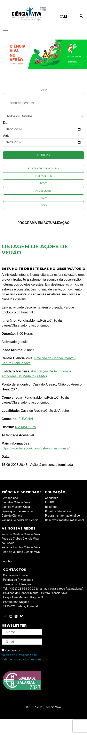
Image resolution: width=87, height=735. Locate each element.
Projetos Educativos (58, 511)
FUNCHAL (26, 419)
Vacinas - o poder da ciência (20, 520)
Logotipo (7, 561)
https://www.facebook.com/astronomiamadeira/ (36, 448)
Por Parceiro (43, 176)
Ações (43, 183)
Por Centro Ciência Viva (43, 168)
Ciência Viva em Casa (16, 507)
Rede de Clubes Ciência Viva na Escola (20, 541)
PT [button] (63, 16)
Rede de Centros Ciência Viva (21, 534)
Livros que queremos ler (17, 511)
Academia (51, 498)
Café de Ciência (12, 515)
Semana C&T (10, 498)
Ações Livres (43, 190)
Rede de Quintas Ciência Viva (21, 552)
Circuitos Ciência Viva (16, 502)
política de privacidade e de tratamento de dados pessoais (21, 657)
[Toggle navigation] (5, 30)
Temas (43, 198)
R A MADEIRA (25, 427)
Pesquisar (43, 155)
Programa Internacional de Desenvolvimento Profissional (64, 518)
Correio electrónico (15, 575)
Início (43, 90)
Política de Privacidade (18, 580)
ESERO (49, 502)
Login (43, 205)
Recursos (51, 507)
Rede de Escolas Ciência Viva (21, 547)
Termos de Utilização (17, 584)
